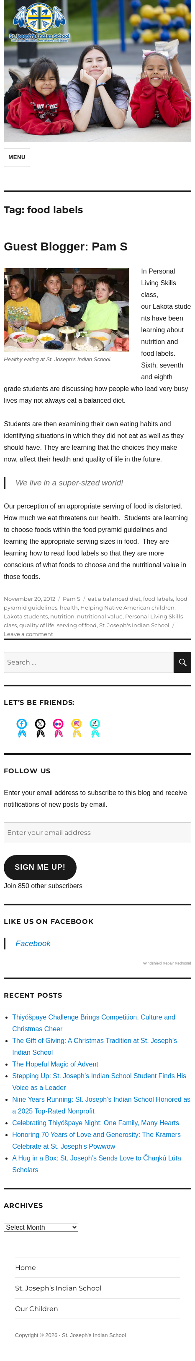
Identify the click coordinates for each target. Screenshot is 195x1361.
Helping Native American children (127, 607)
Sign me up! (40, 867)
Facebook (32, 943)
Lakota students (26, 616)
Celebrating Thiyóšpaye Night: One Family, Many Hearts (95, 1122)
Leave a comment (28, 634)
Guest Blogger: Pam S (66, 246)
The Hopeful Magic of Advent (55, 1064)
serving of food (77, 625)
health (69, 607)
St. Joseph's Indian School (134, 625)
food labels (158, 598)
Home (25, 1268)
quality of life (36, 625)
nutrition (62, 616)
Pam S (71, 598)
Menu (17, 157)
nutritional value (100, 616)
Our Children (36, 1309)
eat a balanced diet (114, 598)
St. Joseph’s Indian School (58, 1288)
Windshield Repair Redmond (167, 963)
